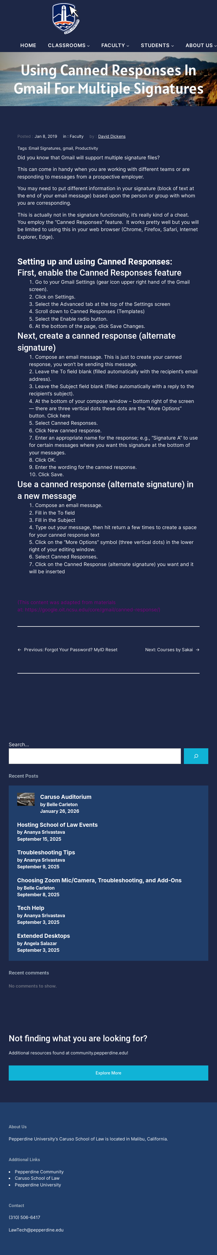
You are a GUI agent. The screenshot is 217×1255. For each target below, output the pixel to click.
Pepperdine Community (39, 1171)
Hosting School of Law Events (57, 824)
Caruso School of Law (37, 1178)
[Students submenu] (172, 45)
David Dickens (111, 136)
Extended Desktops (43, 935)
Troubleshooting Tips (46, 852)
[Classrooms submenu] (88, 45)
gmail (68, 148)
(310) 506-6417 (24, 1217)
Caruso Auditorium (66, 796)
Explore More (108, 1072)
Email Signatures (44, 148)
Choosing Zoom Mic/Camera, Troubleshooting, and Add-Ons (99, 880)
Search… (19, 744)
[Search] (196, 756)
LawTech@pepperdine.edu (36, 1230)
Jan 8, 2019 (46, 136)
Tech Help (30, 907)
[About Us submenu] (215, 45)
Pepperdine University (38, 1185)
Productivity (86, 148)
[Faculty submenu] (127, 45)
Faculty (77, 136)
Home (28, 45)
